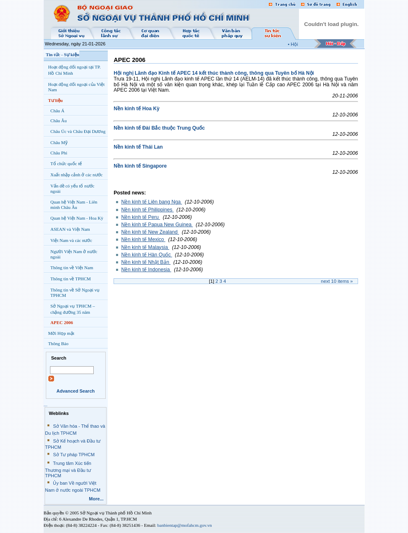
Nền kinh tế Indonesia (146, 269)
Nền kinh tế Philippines (147, 210)
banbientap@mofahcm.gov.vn (184, 525)
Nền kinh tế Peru (140, 217)
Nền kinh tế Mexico (143, 239)
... (45, 404)
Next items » (337, 281)
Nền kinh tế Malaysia (145, 247)
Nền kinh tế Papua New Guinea (157, 224)
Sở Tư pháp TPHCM (74, 454)
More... (96, 498)
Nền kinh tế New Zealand (150, 232)
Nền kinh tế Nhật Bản (146, 262)
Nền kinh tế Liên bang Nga (151, 202)
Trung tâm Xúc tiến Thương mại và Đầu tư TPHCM (68, 469)
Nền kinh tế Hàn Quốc (146, 255)
